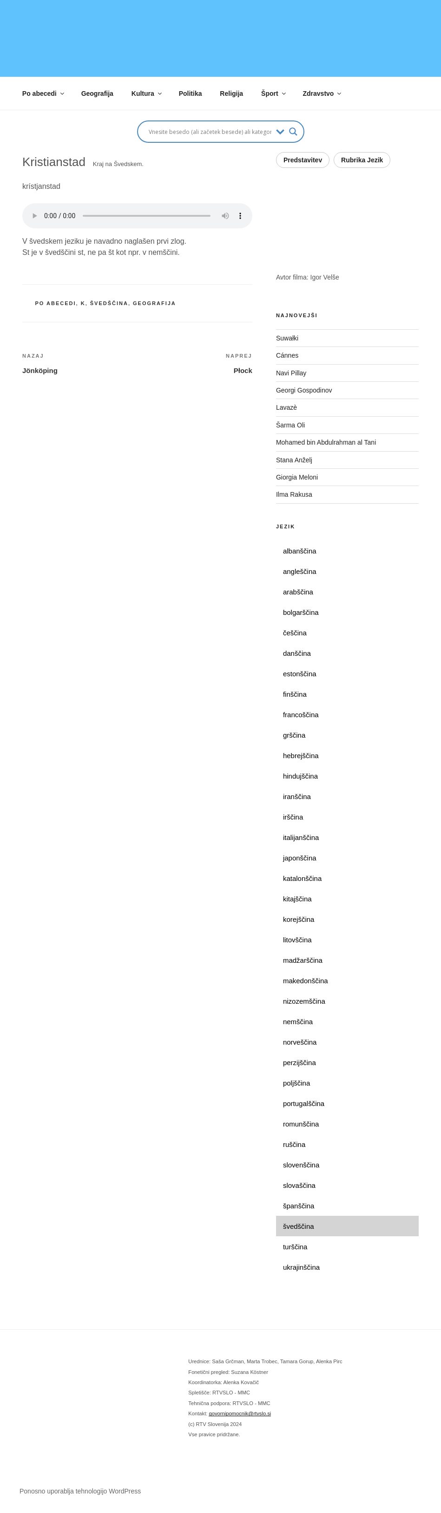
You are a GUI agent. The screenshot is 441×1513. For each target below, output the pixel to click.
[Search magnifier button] (293, 131)
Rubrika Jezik (362, 160)
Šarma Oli (290, 425)
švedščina (109, 303)
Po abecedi (44, 93)
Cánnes (287, 355)
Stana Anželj (294, 460)
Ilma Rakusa (294, 494)
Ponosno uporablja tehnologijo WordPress (80, 1491)
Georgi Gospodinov (304, 390)
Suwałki (287, 338)
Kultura (147, 93)
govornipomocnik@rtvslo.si (240, 1413)
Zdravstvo (323, 93)
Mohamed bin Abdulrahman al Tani (326, 442)
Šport (274, 93)
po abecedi (55, 303)
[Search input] (210, 131)
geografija (154, 303)
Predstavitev (302, 160)
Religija (231, 93)
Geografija (97, 93)
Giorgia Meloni (297, 477)
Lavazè (286, 407)
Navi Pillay (291, 373)
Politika (190, 93)
